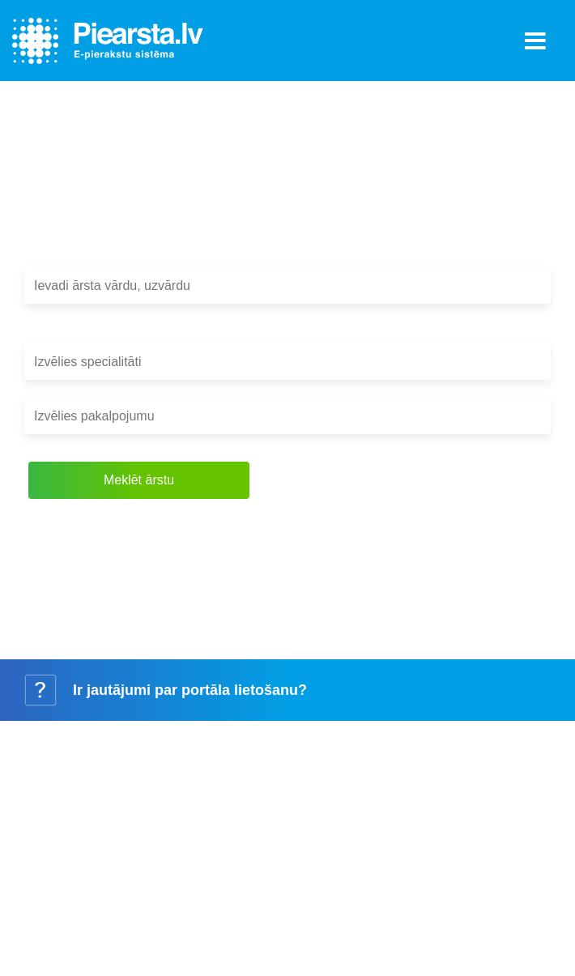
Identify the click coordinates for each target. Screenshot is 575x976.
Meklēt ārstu (139, 480)
